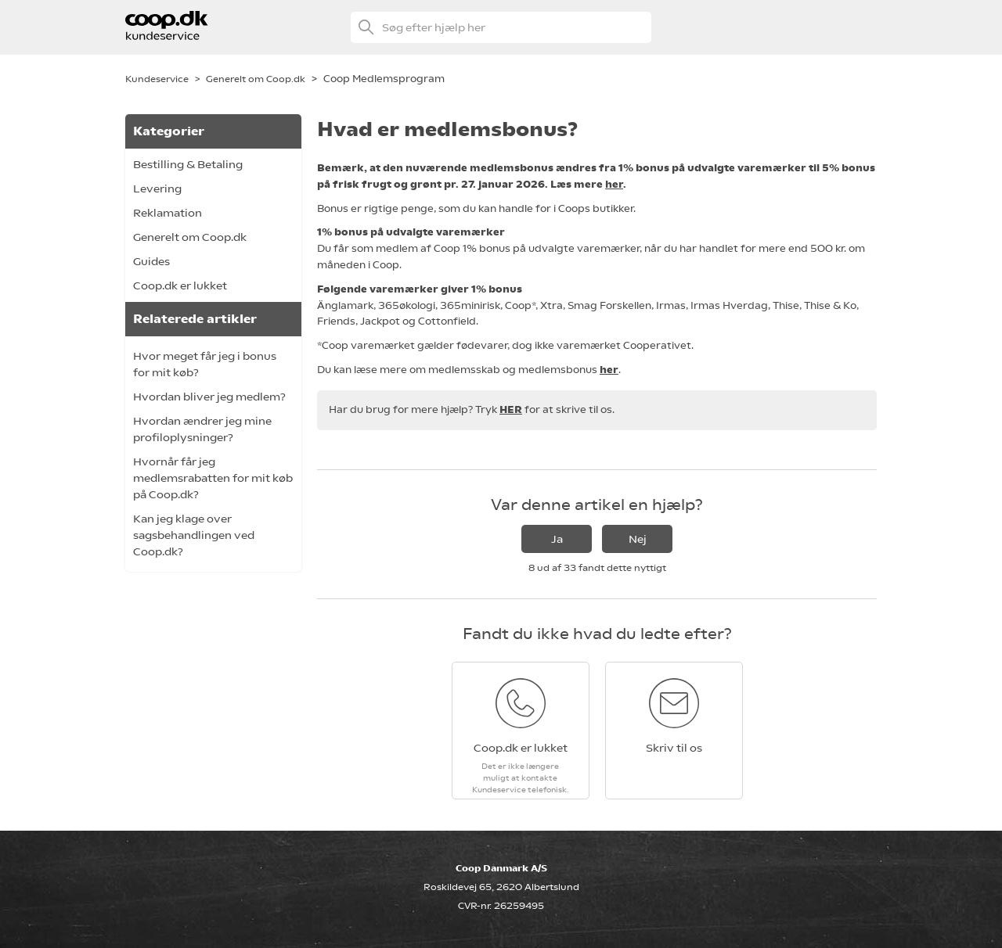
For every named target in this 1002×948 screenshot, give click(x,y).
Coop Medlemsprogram (384, 78)
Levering (157, 188)
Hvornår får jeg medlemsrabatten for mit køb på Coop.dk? (213, 478)
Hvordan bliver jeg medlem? (209, 396)
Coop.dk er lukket (180, 285)
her (614, 184)
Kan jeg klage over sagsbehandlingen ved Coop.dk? (193, 535)
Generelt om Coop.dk (255, 79)
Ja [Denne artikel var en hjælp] (557, 539)
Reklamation (167, 212)
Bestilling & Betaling (188, 164)
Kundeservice (157, 79)
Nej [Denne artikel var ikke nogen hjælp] (638, 539)
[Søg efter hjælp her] (501, 27)
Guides (151, 261)
